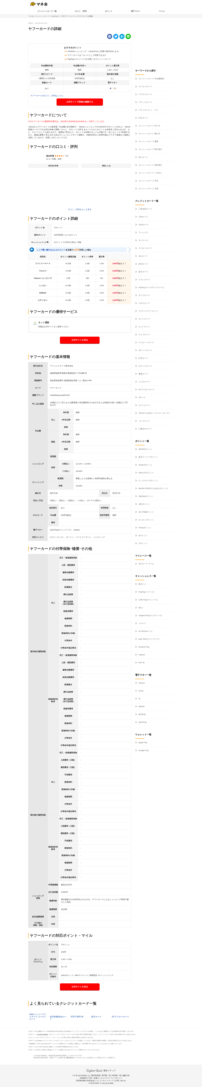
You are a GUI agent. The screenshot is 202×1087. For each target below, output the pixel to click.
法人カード (143, 157)
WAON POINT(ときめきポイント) (153, 488)
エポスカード (144, 303)
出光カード (143, 358)
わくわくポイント (146, 520)
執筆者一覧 (116, 1075)
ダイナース (143, 240)
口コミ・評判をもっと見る (79, 209)
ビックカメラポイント (148, 480)
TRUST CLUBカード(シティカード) (153, 413)
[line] (128, 36)
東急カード (143, 374)
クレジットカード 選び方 (149, 133)
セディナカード (145, 366)
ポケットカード (145, 350)
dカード (141, 397)
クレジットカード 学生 (148, 181)
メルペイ (142, 623)
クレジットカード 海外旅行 (150, 165)
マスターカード (145, 248)
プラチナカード (145, 94)
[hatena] (122, 36)
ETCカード (143, 118)
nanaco (141, 683)
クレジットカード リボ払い (150, 173)
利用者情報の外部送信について (88, 1081)
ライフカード (144, 334)
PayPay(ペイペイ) (146, 592)
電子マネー (136, 11)
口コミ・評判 (81, 11)
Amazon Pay (143, 647)
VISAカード (143, 224)
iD (139, 698)
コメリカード (144, 421)
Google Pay (143, 750)
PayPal (141, 655)
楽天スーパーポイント (148, 457)
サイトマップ (108, 1081)
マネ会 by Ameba (42, 1034)
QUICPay (142, 722)
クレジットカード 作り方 (149, 126)
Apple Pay (142, 742)
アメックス (143, 232)
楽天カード (143, 272)
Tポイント (142, 543)
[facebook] (109, 36)
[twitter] (115, 36)
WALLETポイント (146, 473)
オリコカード (144, 295)
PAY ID (141, 662)
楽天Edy (142, 714)
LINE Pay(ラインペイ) (148, 600)
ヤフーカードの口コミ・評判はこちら (46, 95)
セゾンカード (144, 319)
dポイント (142, 535)
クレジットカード (42, 16)
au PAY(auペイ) (145, 631)
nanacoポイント (145, 465)
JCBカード (143, 217)
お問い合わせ (120, 1081)
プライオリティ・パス (148, 110)
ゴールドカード (145, 86)
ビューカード (144, 327)
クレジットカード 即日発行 (150, 149)
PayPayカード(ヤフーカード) (151, 287)
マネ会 (30, 16)
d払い (141, 607)
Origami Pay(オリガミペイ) (150, 615)
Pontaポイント (144, 528)
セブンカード (144, 405)
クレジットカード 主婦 (148, 188)
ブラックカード (145, 102)
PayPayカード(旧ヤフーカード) (63, 16)
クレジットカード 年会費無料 (151, 78)
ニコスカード (144, 382)
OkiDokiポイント (145, 496)
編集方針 (126, 1075)
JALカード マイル (146, 564)
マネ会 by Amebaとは (81, 1075)
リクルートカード (146, 342)
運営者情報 (95, 1075)
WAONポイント (145, 449)
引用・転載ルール (95, 1078)
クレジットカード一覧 (47, 11)
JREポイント (144, 504)
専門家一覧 (106, 1075)
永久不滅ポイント (146, 512)
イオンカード (144, 279)
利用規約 (83, 1078)
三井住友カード (145, 209)
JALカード (143, 256)
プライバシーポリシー (113, 1078)
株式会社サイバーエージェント (77, 1058)
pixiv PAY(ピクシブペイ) (148, 639)
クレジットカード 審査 (148, 141)
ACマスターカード (146, 389)
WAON (141, 706)
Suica (140, 691)
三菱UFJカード (145, 429)
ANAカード (143, 264)
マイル (162, 11)
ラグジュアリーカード (148, 311)
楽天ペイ (142, 584)
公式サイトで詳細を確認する (79, 102)
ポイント (109, 11)
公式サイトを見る (79, 340)
